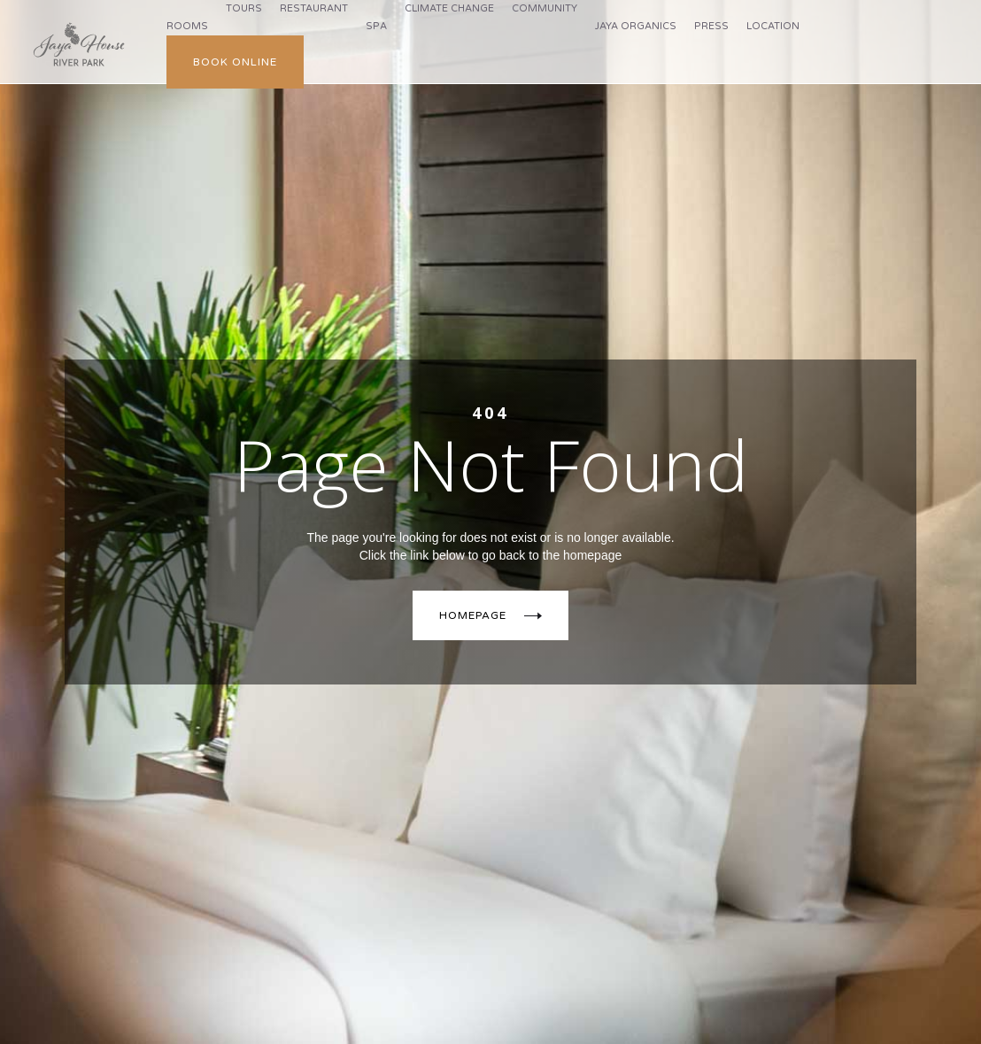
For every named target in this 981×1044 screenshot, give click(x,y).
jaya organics (635, 26)
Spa (376, 26)
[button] (244, 9)
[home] (79, 45)
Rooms (187, 26)
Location (772, 26)
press (711, 26)
